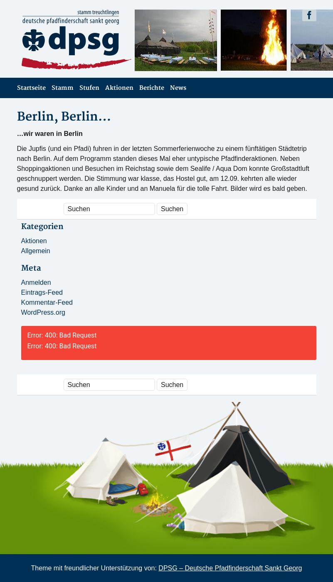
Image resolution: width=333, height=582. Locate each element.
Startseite (31, 87)
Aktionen (119, 87)
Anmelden (36, 282)
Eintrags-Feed (42, 292)
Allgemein (35, 250)
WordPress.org (43, 312)
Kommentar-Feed (47, 302)
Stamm (63, 87)
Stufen (89, 87)
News (178, 87)
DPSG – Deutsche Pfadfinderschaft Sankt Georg (230, 568)
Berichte (151, 87)
